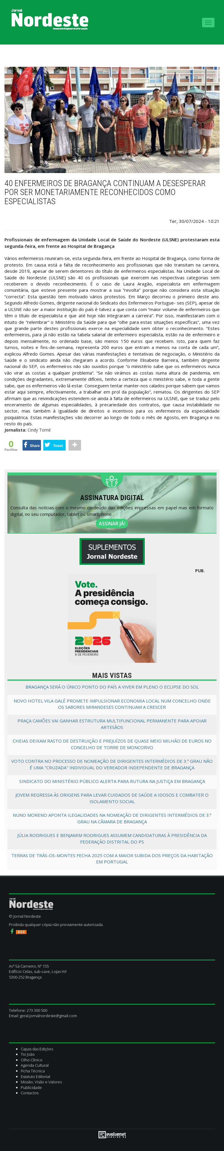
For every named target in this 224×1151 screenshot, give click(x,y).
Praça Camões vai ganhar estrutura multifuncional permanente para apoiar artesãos (112, 724)
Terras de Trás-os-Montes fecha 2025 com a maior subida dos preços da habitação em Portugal (112, 858)
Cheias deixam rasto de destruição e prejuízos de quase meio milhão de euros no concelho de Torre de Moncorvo (112, 744)
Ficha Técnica (33, 1071)
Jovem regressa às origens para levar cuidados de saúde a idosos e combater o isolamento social (112, 798)
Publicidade (31, 1087)
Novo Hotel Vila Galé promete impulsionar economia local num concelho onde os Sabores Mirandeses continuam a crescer (112, 704)
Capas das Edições (37, 1049)
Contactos (30, 1092)
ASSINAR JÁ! (112, 523)
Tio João (28, 1054)
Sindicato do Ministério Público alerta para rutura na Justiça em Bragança (112, 781)
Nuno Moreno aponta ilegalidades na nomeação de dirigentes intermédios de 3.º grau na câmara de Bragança (112, 818)
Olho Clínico (31, 1060)
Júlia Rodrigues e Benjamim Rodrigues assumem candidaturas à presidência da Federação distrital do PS (112, 838)
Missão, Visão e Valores (41, 1082)
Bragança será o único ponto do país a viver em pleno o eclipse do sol (112, 687)
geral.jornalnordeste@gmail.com (48, 1015)
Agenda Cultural (35, 1065)
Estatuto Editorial (35, 1076)
